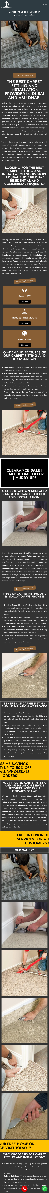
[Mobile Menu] (44, 4)
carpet (23, 142)
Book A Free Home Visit (24, 75)
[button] (41, 41)
